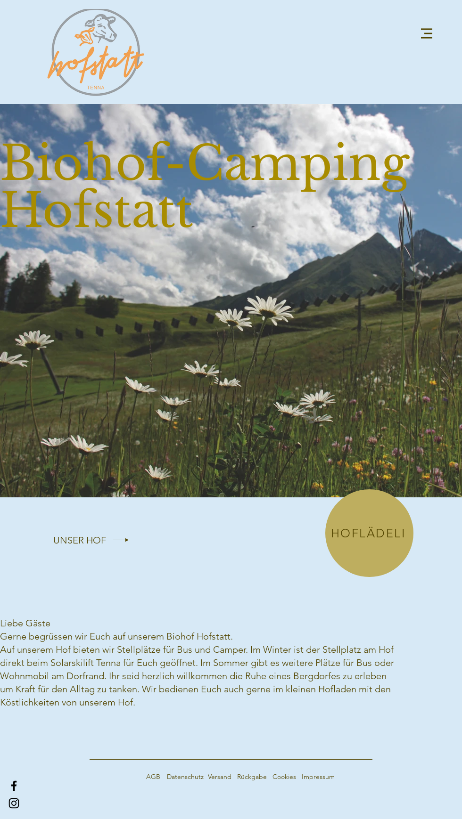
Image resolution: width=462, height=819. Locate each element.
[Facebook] (14, 786)
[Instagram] (14, 803)
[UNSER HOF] (79, 540)
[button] (426, 33)
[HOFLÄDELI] (369, 533)
